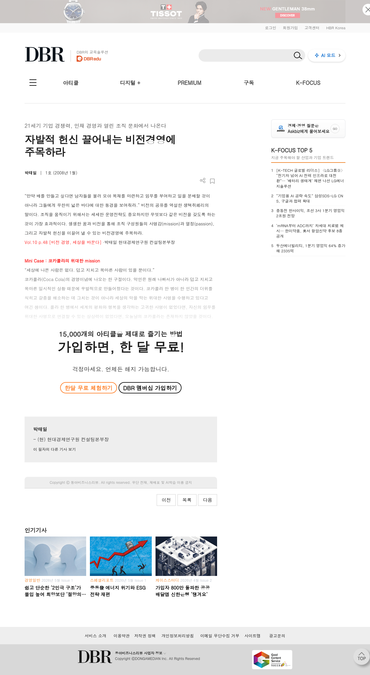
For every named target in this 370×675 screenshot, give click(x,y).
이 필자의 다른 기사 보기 (54, 449)
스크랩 (212, 181)
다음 (207, 500)
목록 (187, 500)
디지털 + (130, 82)
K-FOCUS (308, 82)
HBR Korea (335, 27)
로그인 (270, 27)
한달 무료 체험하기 (88, 388)
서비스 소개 (95, 635)
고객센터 (311, 27)
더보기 (203, 180)
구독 (249, 82)
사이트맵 (253, 635)
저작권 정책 (145, 635)
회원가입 (290, 27)
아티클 (71, 82)
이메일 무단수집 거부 (219, 635)
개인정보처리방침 (178, 635)
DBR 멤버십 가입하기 (150, 388)
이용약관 (122, 635)
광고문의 (277, 635)
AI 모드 (328, 55)
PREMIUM (189, 82)
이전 (166, 500)
